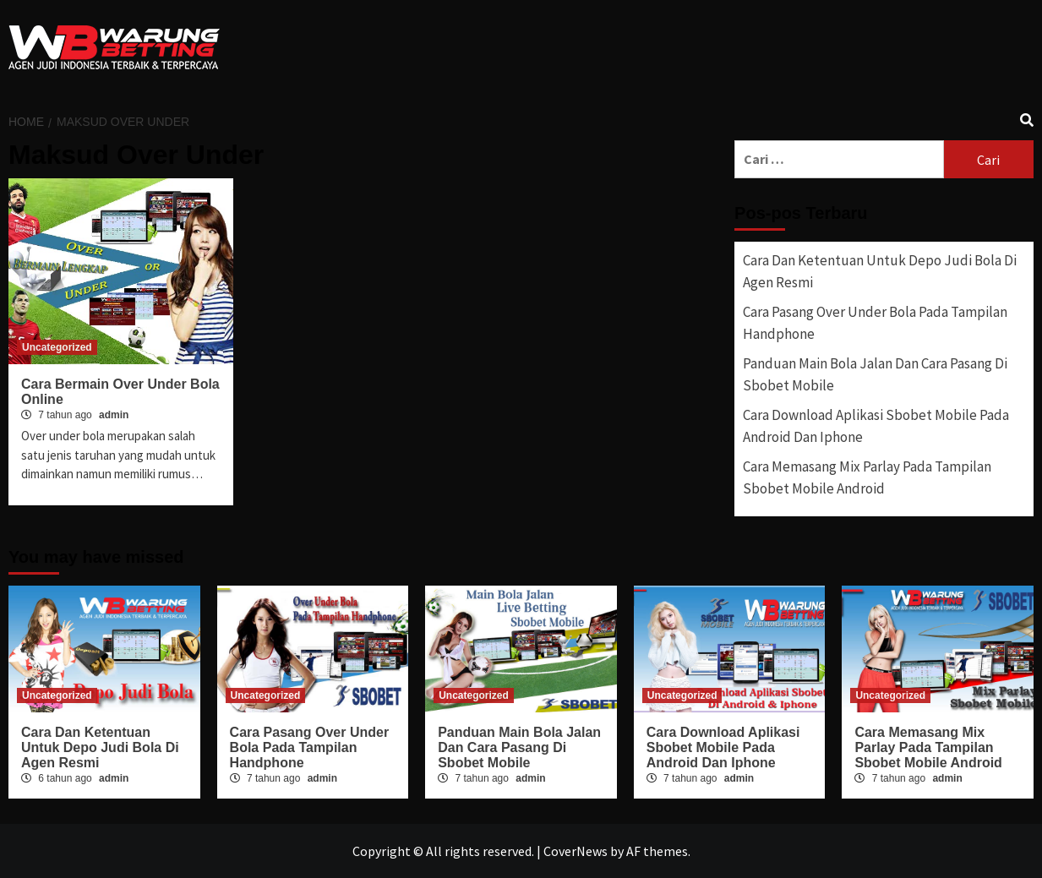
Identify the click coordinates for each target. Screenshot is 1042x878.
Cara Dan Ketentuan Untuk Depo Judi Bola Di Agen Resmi (880, 271)
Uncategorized (57, 347)
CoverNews (575, 851)
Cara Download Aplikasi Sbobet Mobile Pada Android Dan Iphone (876, 426)
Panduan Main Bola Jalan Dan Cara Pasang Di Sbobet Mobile (875, 374)
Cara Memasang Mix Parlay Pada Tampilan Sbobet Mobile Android (867, 477)
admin (113, 415)
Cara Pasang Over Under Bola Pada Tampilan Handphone (875, 323)
